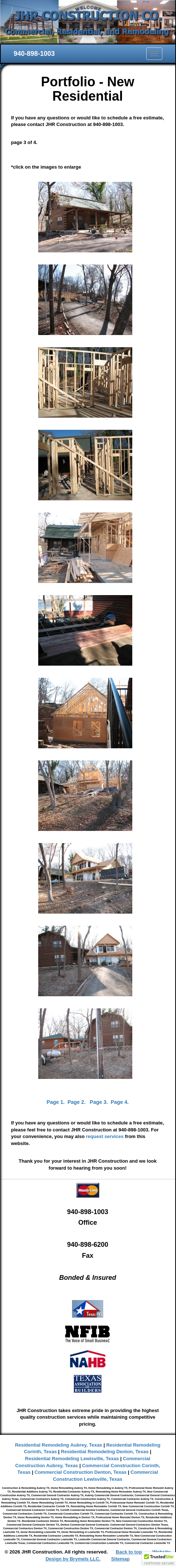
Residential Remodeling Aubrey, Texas (58, 1445)
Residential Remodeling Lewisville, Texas (72, 1458)
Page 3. (99, 1102)
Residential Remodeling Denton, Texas (105, 1451)
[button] (159, 1559)
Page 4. (120, 1102)
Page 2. (77, 1102)
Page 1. (56, 1102)
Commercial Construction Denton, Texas (80, 1472)
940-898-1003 (34, 53)
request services (105, 1136)
